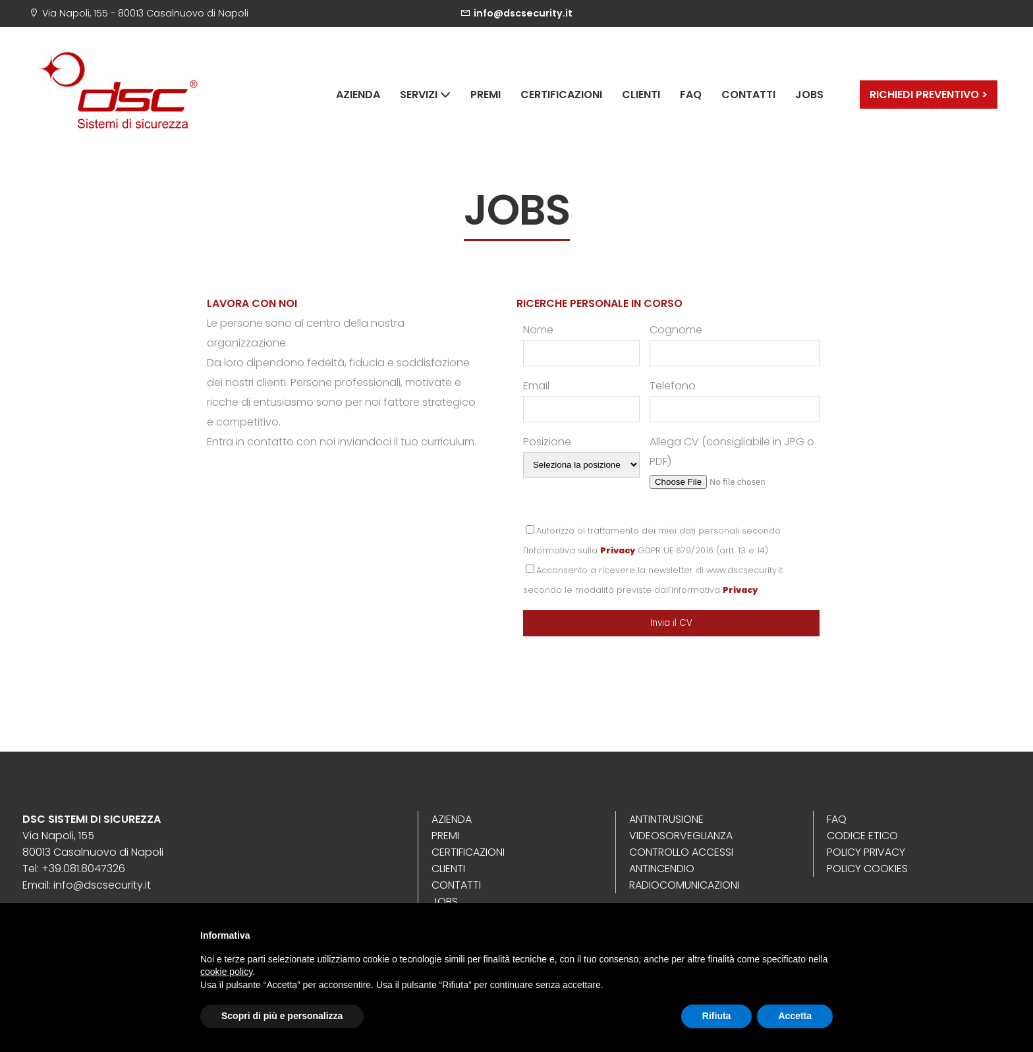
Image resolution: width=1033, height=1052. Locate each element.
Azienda (358, 94)
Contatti (748, 94)
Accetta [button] (795, 1015)
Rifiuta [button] (716, 1015)
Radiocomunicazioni (684, 885)
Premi (485, 94)
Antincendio (661, 868)
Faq (691, 94)
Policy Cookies (867, 868)
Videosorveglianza (681, 835)
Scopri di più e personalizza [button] (282, 1015)
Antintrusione (666, 819)
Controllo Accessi (681, 852)
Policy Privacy (866, 852)
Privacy (617, 550)
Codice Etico (862, 835)
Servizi (425, 94)
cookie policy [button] (226, 971)
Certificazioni (561, 94)
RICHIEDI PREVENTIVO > (929, 94)
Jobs (809, 94)
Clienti (641, 94)
